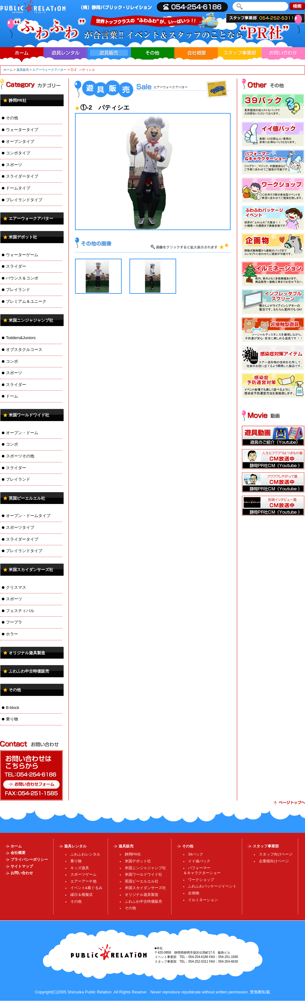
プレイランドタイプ (24, 199)
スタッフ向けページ (276, 854)
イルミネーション (203, 900)
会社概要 (196, 53)
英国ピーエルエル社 (27, 498)
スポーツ (14, 164)
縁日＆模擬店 (81, 894)
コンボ (12, 361)
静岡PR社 (17, 100)
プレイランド (18, 289)
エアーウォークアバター (49, 69)
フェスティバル (20, 610)
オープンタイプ (20, 141)
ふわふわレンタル (85, 854)
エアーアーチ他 (83, 881)
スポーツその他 (20, 456)
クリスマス (16, 587)
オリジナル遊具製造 (27, 653)
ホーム (21, 53)
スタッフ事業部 (265, 18)
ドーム (12, 396)
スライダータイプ (22, 176)
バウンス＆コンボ (22, 278)
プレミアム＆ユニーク (26, 301)
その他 (152, 53)
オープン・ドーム (22, 432)
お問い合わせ (283, 53)
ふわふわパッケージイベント (212, 886)
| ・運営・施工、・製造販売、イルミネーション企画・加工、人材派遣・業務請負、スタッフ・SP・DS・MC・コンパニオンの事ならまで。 (33, 6)
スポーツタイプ (20, 527)
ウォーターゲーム (22, 254)
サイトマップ (22, 866)
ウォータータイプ (22, 129)
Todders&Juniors (20, 337)
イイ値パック (199, 861)
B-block (12, 707)
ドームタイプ (18, 188)
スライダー (16, 266)
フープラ (14, 622)
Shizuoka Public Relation (90, 992)
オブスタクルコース (24, 349)
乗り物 (12, 719)
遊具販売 (22, 69)
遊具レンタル (65, 53)
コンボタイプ (18, 153)
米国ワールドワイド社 (29, 415)
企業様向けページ (274, 861)
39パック (195, 854)
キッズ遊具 (79, 868)
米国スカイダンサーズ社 (31, 569)
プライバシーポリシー (29, 859)
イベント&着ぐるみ (86, 888)
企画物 (193, 893)
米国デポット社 (23, 237)
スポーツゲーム (83, 874)
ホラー (12, 634)
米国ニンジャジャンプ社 (31, 320)
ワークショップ (201, 880)
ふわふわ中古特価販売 (29, 671)
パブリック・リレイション (109, 952)
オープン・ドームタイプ (28, 515)
